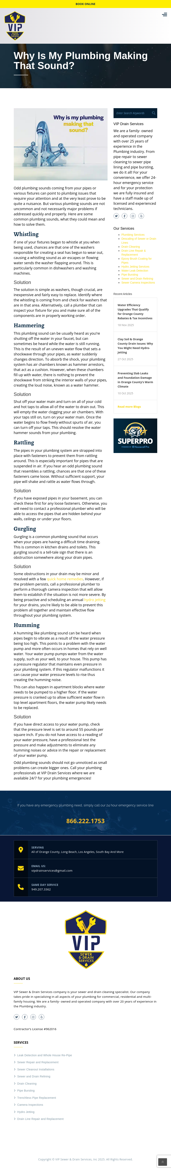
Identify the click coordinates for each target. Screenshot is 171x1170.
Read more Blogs (129, 406)
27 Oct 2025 (125, 359)
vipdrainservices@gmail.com (52, 870)
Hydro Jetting (26, 1112)
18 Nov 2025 (126, 325)
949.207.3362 (41, 889)
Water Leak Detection (135, 270)
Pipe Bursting (130, 274)
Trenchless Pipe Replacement (36, 1097)
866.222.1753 (85, 821)
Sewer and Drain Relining (137, 278)
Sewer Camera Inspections (138, 282)
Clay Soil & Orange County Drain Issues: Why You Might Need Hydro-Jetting (135, 345)
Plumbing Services (133, 234)
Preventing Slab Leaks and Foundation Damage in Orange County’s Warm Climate (135, 379)
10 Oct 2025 (125, 393)
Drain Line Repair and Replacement (40, 1119)
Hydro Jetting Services (135, 266)
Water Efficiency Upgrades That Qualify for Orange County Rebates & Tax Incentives (135, 311)
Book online (85, 4)
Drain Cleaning (131, 246)
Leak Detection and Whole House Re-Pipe (44, 1055)
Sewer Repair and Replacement (38, 1062)
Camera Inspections (30, 1104)
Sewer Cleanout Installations (35, 1069)
